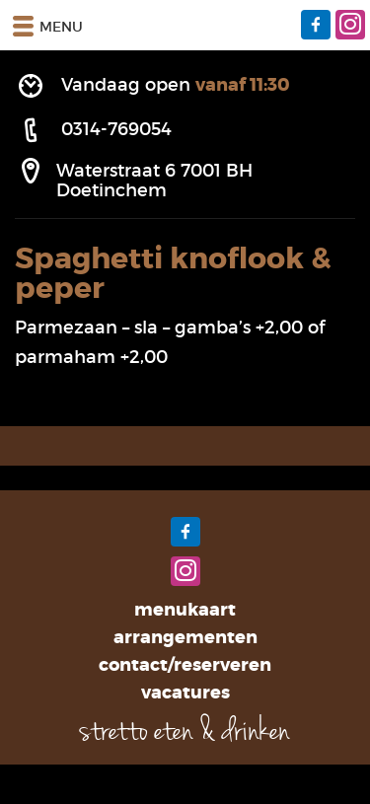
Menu (46, 25)
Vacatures (185, 692)
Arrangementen (185, 637)
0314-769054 (116, 129)
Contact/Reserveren (185, 665)
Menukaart (185, 609)
